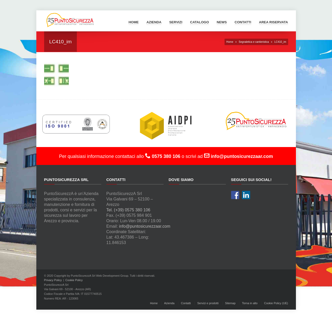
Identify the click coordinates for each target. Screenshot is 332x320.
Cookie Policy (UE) (276, 303)
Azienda (153, 22)
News (222, 22)
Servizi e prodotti (208, 303)
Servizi (175, 22)
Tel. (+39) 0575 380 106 (128, 210)
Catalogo (199, 22)
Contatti (243, 22)
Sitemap (230, 303)
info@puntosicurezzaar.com (144, 226)
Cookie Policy (74, 280)
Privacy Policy (53, 280)
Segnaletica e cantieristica (254, 41)
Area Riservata (273, 22)
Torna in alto (250, 303)
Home (133, 22)
